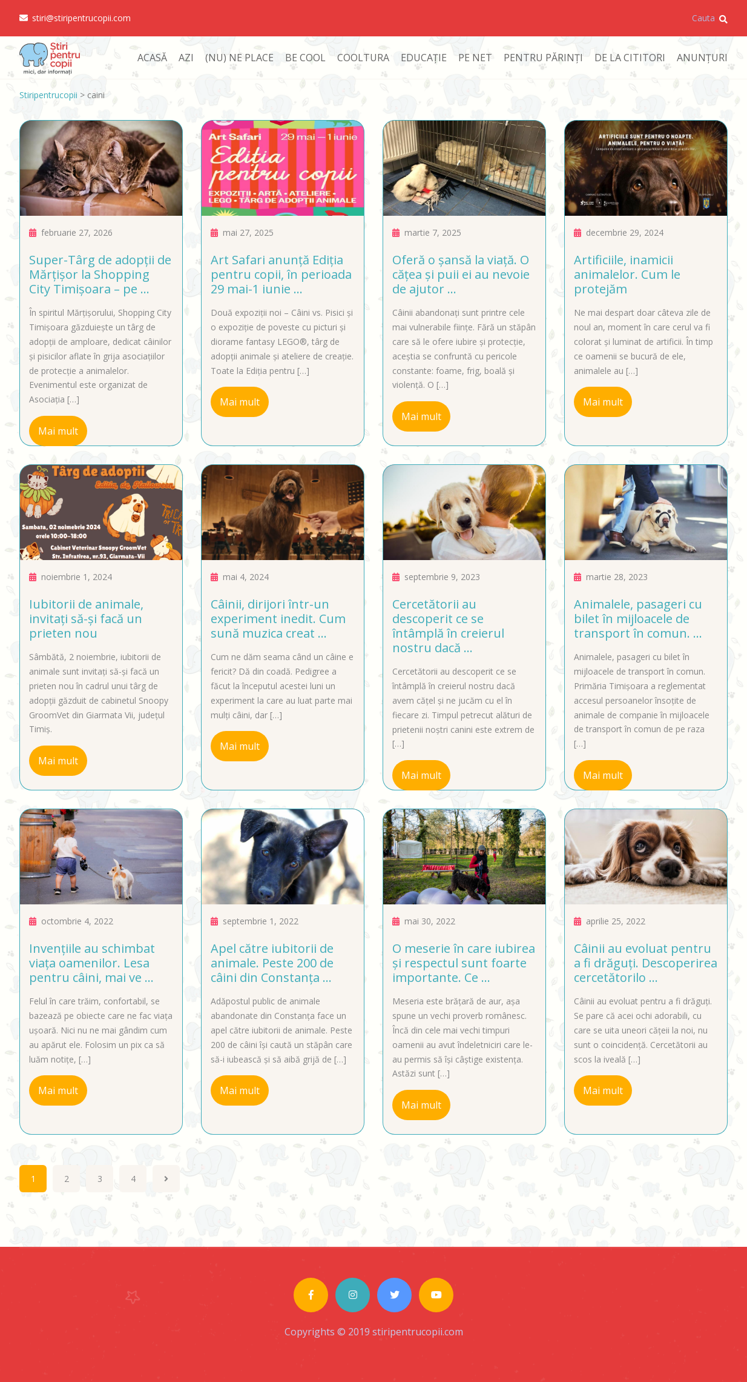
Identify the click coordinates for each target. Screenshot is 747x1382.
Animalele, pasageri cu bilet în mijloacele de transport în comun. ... (638, 618)
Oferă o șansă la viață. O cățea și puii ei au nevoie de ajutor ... (461, 274)
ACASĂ (152, 57)
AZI (186, 57)
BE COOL (305, 57)
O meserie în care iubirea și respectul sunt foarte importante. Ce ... (463, 963)
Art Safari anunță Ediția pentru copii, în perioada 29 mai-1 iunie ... (281, 274)
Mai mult (58, 431)
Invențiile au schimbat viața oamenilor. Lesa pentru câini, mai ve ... (92, 963)
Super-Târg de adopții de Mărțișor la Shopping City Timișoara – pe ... (100, 274)
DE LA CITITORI (629, 57)
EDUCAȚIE (424, 57)
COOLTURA (363, 57)
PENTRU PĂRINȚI (543, 57)
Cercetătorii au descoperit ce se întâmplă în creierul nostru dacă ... (448, 626)
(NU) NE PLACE (239, 57)
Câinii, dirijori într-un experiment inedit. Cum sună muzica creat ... (278, 618)
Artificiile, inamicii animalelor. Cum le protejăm (627, 274)
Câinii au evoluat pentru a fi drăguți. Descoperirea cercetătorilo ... (645, 963)
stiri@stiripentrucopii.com (75, 18)
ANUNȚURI (702, 57)
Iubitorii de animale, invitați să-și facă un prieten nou (86, 618)
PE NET (475, 57)
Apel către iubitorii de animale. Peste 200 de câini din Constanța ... (272, 963)
